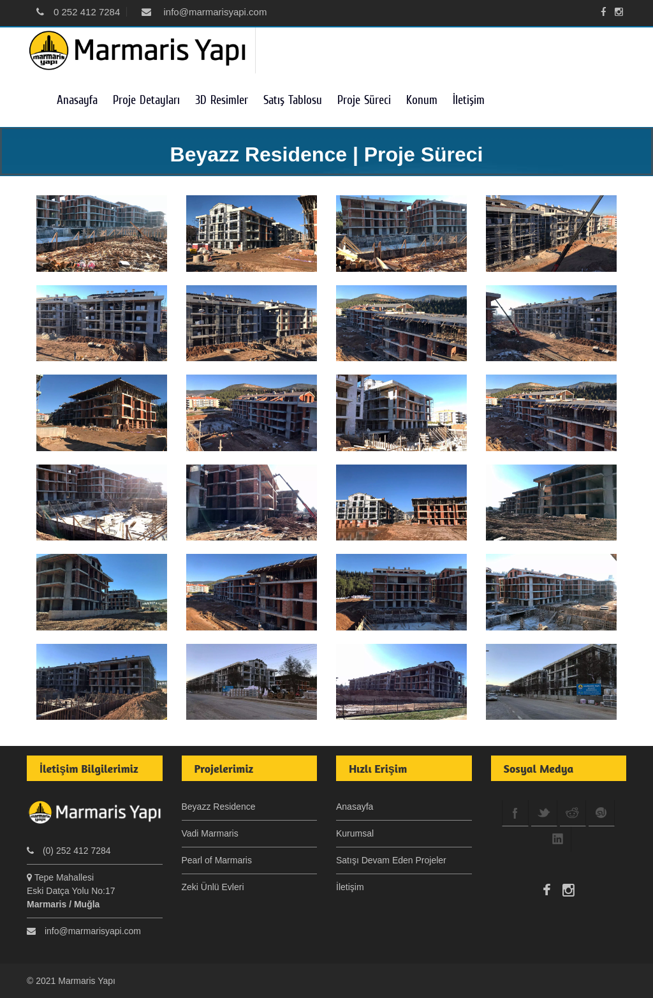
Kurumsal (355, 833)
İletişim (469, 100)
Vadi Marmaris (210, 833)
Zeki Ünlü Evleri (213, 887)
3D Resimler (221, 100)
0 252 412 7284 (78, 11)
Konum (421, 100)
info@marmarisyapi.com (204, 11)
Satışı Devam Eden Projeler (391, 860)
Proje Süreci (364, 100)
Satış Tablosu (292, 100)
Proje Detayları (146, 100)
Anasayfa (77, 100)
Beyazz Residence (219, 806)
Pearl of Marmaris (217, 860)
